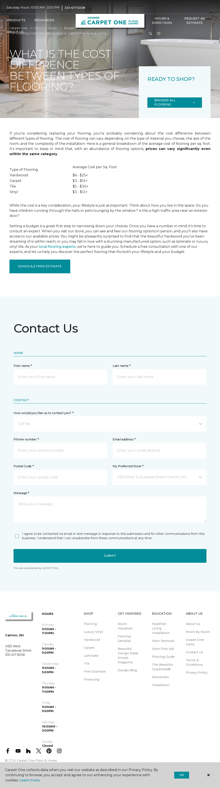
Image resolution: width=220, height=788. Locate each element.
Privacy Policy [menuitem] (197, 673)
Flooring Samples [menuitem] (124, 638)
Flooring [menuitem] (90, 624)
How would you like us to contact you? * (43, 412)
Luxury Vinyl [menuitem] (93, 632)
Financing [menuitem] (91, 679)
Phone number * (26, 439)
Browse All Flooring (174, 102)
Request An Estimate (194, 21)
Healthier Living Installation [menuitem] (161, 628)
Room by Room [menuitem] (198, 632)
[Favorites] (159, 34)
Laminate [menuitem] (91, 656)
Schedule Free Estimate (40, 266)
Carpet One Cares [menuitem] (195, 642)
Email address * (124, 439)
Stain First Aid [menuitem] (163, 649)
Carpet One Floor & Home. (37, 760)
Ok (181, 775)
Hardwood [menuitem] (92, 640)
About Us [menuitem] (193, 624)
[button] (151, 34)
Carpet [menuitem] (89, 648)
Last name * (121, 365)
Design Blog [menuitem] (127, 670)
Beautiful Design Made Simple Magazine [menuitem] (128, 655)
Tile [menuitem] (87, 663)
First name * (23, 365)
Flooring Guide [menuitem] (163, 657)
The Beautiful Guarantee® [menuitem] (162, 667)
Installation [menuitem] (161, 685)
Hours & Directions (162, 21)
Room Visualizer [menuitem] (125, 626)
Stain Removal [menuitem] (163, 641)
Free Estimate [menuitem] (95, 671)
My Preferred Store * (128, 466)
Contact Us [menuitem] (194, 652)
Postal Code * (24, 466)
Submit (110, 556)
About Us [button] (15, 32)
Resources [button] (44, 20)
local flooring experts (57, 247)
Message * (21, 493)
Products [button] (16, 20)
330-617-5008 (74, 8)
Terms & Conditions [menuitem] (194, 662)
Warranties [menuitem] (160, 677)
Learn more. (29, 780)
